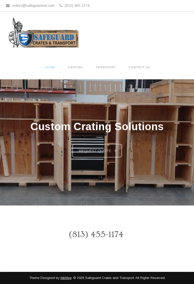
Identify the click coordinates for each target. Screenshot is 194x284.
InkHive (66, 278)
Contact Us (139, 67)
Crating (76, 67)
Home (52, 67)
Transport (106, 67)
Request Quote (95, 152)
